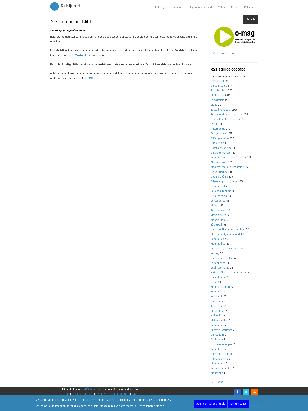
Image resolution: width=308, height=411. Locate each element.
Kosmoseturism (220, 287)
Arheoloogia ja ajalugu (224, 181)
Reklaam (249, 7)
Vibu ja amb (218, 363)
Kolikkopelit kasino (224, 53)
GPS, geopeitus (220, 138)
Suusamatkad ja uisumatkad (228, 229)
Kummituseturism (221, 330)
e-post (76, 394)
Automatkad (218, 129)
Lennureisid (218, 81)
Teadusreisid (218, 210)
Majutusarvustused (200, 7)
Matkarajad (160, 7)
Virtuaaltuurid (219, 215)
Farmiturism (218, 263)
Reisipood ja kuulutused (225, 249)
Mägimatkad (218, 244)
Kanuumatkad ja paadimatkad (229, 157)
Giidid (214, 282)
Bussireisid (217, 143)
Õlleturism (217, 339)
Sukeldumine (218, 277)
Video (221, 7)
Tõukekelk (216, 225)
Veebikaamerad (220, 268)
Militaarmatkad (219, 320)
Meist (234, 7)
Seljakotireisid (219, 196)
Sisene (219, 382)
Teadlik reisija (219, 90)
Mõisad (177, 7)
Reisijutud (70, 6)
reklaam (87, 394)
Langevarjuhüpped (222, 344)
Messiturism (218, 220)
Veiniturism (217, 325)
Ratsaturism (218, 311)
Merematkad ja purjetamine (227, 167)
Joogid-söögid (219, 177)
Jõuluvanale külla (221, 258)
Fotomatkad (218, 186)
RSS (90, 78)
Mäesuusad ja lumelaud (225, 234)
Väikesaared (218, 201)
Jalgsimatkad (219, 86)
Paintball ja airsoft (222, 354)
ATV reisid (217, 306)
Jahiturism (217, 335)
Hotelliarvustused (221, 148)
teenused (100, 394)
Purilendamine (219, 359)
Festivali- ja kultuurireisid (226, 119)
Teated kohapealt (221, 110)
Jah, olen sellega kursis (210, 404)
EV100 (214, 124)
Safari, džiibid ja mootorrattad (229, 272)
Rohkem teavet (238, 404)
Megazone (217, 373)
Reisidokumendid (221, 191)
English (125, 394)
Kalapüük (216, 292)
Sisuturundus (219, 172)
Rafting (215, 253)
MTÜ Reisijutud (92, 389)
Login (67, 394)
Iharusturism (218, 349)
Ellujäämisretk (219, 162)
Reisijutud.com (219, 133)
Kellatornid (217, 296)
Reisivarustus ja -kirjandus (227, 114)
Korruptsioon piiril (221, 368)
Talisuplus (217, 316)
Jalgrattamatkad (221, 153)
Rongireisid (217, 239)
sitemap (114, 394)
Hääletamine (218, 301)
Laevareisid (217, 100)
